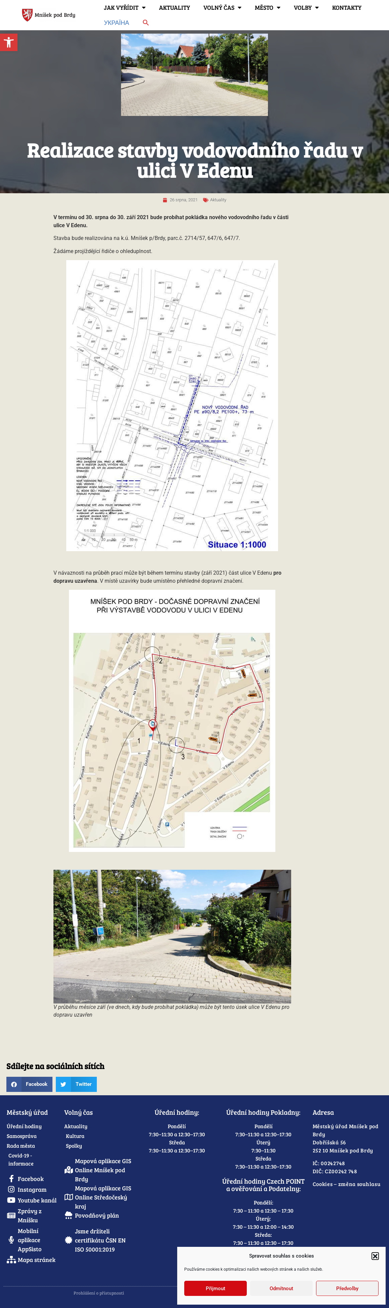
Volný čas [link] (222, 7)
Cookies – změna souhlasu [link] (347, 1183)
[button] (375, 1256)
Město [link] (267, 7)
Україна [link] (116, 22)
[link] (8, 42)
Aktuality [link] (174, 7)
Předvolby (347, 1288)
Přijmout (215, 1288)
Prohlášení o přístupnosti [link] (99, 1293)
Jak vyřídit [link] (125, 7)
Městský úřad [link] (27, 1112)
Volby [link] (306, 7)
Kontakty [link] (346, 7)
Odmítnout (281, 1288)
